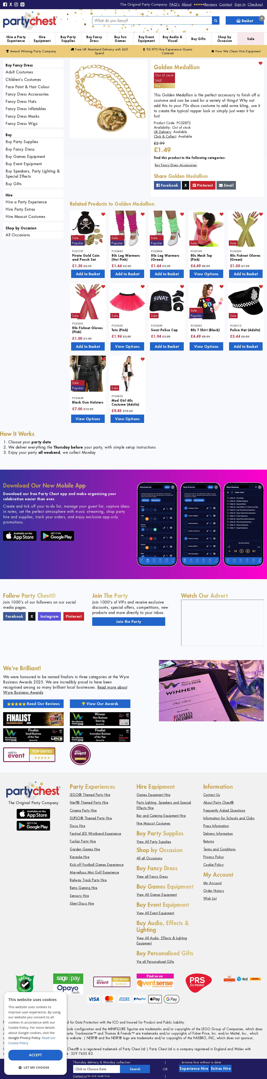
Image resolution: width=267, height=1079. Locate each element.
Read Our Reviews (33, 703)
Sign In (240, 4)
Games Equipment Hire (153, 795)
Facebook (167, 185)
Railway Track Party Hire (88, 880)
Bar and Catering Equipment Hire (161, 816)
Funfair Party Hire (83, 841)
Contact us (80, 1076)
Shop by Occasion (224, 39)
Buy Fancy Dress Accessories (176, 165)
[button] (35, 1067)
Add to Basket (88, 273)
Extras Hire (221, 1068)
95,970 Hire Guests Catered (168, 51)
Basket (250, 19)
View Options (206, 273)
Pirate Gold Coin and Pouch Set (85, 257)
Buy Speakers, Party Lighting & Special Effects (33, 174)
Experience (194, 1068)
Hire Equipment (42, 39)
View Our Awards (100, 703)
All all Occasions (149, 858)
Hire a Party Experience (16, 39)
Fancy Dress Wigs (22, 123)
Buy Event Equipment (146, 39)
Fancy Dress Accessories (27, 94)
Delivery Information (218, 833)
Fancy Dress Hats (21, 101)
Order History (213, 891)
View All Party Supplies (154, 842)
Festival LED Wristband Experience (95, 833)
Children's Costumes (23, 79)
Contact (225, 4)
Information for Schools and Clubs (229, 818)
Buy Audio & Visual (172, 39)
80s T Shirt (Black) (205, 330)
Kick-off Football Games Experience (96, 865)
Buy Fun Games (120, 39)
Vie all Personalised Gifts (155, 962)
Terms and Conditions (219, 849)
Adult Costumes (19, 72)
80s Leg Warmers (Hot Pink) (126, 257)
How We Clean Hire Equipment (236, 51)
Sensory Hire (79, 896)
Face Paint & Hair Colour (27, 86)
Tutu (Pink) (120, 330)
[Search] (215, 20)
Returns (208, 841)
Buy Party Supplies (68, 39)
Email (226, 185)
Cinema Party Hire (83, 810)
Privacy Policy (213, 857)
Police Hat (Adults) (245, 330)
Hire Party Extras (20, 209)
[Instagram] (16, 5)
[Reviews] (205, 4)
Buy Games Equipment (25, 156)
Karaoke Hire (79, 857)
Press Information (216, 826)
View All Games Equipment (157, 895)
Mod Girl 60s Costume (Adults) (125, 402)
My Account (212, 883)
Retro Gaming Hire (83, 888)
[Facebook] (5, 5)
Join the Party (128, 621)
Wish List (210, 898)
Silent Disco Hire (82, 903)
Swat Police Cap (164, 330)
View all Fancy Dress (152, 876)
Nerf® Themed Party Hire (89, 802)
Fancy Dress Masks (22, 116)
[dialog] (35, 1033)
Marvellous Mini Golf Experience (94, 872)
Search (135, 1069)
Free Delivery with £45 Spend (99, 51)
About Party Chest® (218, 802)
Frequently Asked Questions (224, 810)
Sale (250, 39)
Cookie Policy (213, 865)
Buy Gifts (198, 39)
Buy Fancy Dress (94, 39)
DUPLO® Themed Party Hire (91, 818)
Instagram (49, 616)
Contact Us (211, 795)
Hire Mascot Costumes (25, 216)
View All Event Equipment (155, 913)
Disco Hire (77, 826)
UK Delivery (162, 132)
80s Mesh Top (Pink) (201, 257)
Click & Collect (165, 136)
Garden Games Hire (85, 849)
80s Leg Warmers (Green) (165, 257)
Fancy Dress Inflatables (26, 108)
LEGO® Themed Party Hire (90, 795)
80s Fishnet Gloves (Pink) (87, 330)
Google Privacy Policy (24, 1038)
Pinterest (203, 185)
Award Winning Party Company (31, 51)
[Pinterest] (22, 5)
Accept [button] (35, 1055)
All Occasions (18, 235)
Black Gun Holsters (87, 402)
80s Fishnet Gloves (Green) (245, 257)
